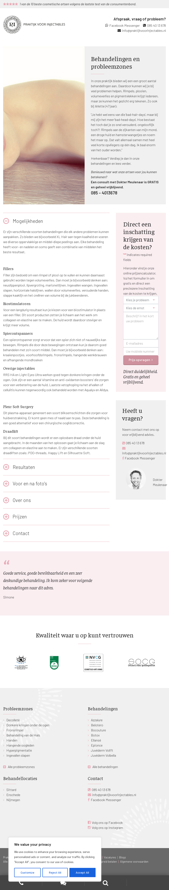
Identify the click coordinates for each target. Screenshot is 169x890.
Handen (11, 740)
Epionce (97, 745)
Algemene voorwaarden (134, 861)
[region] (54, 859)
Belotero (97, 725)
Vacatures (110, 857)
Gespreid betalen (107, 861)
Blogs (122, 857)
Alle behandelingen (105, 767)
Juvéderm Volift (102, 750)
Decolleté (13, 720)
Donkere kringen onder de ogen (27, 725)
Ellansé (96, 740)
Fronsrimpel (14, 730)
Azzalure (97, 720)
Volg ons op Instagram (107, 828)
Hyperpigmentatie (19, 750)
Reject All (55, 872)
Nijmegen (13, 800)
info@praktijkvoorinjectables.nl (144, 30)
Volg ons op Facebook (107, 822)
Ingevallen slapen (18, 755)
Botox (95, 735)
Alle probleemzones (21, 767)
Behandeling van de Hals (23, 735)
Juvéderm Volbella (103, 755)
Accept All (82, 872)
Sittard (11, 790)
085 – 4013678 (104, 192)
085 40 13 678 (156, 25)
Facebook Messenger (124, 25)
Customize (27, 872)
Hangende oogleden (20, 745)
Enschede (13, 795)
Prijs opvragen (139, 360)
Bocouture (98, 730)
